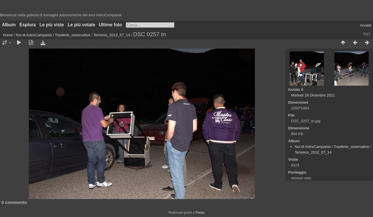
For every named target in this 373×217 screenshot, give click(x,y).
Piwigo (200, 212)
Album (9, 24)
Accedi (365, 25)
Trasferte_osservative (72, 35)
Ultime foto (110, 24)
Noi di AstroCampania (34, 35)
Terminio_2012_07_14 (111, 35)
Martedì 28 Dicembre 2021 (313, 95)
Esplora (27, 24)
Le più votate (81, 24)
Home (8, 35)
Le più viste (51, 24)
